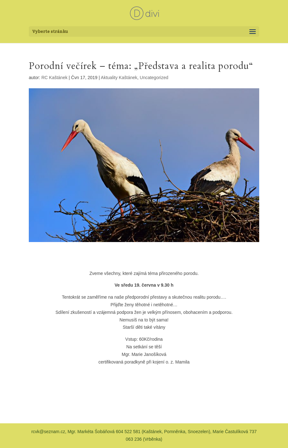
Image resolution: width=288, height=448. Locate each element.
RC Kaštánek (54, 77)
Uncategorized (154, 77)
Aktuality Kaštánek (119, 77)
